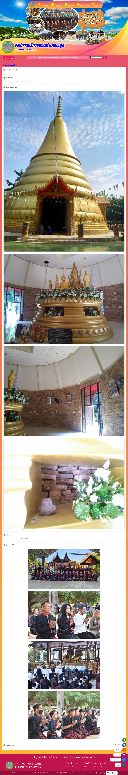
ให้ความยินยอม (111, 773)
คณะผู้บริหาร (69, 4)
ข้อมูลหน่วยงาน (56, 4)
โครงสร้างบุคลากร (83, 4)
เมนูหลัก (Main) (43, 4)
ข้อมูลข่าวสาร (96, 4)
